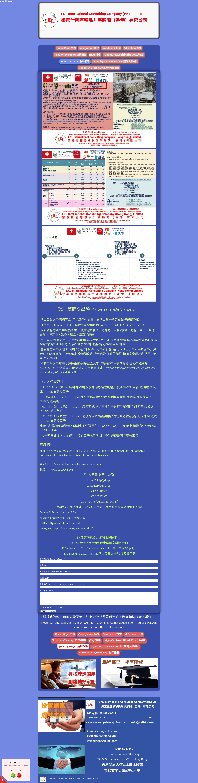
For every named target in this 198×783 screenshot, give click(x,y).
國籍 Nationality (46, 565)
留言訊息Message (46, 591)
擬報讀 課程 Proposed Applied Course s (55, 572)
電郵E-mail (44, 578)
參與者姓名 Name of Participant (52, 559)
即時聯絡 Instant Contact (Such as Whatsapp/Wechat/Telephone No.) (64, 584)
